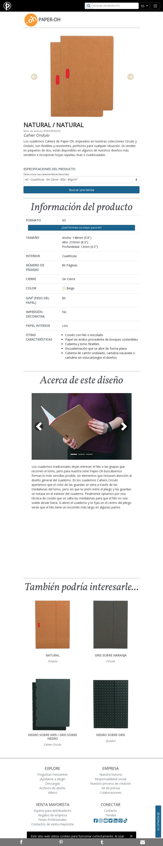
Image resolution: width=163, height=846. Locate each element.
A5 (51, 179)
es (143, 6)
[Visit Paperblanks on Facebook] (96, 821)
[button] (39, 426)
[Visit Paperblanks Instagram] (101, 821)
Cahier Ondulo (36, 135)
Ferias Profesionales (52, 820)
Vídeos (52, 792)
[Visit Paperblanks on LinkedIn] (116, 821)
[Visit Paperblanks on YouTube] (106, 821)
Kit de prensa (110, 788)
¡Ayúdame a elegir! (52, 779)
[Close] (131, 836)
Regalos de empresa (52, 815)
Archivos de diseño (52, 788)
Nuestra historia (110, 774)
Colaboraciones (110, 792)
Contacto (110, 811)
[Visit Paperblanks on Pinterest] (120, 821)
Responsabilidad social (110, 779)
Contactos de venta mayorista (52, 824)
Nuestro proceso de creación (110, 783)
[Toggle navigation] (155, 6)
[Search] (115, 6)
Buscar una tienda (81, 190)
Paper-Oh (49, 20)
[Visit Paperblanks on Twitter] (111, 821)
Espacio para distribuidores (52, 811)
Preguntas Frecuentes (52, 774)
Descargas (52, 783)
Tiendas (110, 815)
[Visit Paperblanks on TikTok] (125, 821)
